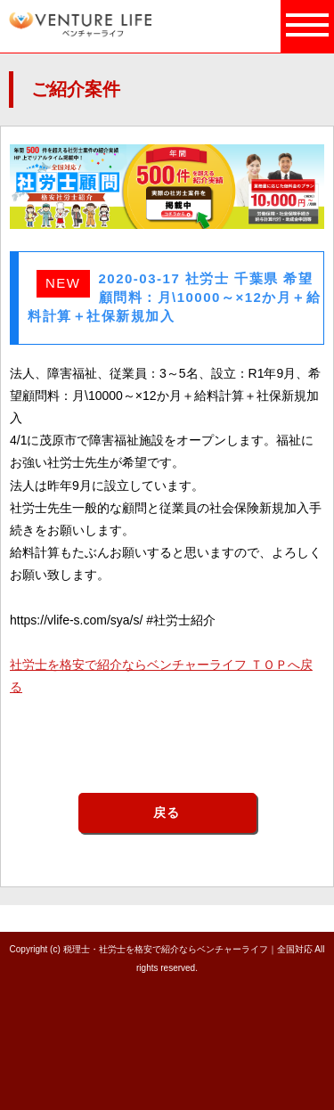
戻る (167, 812)
